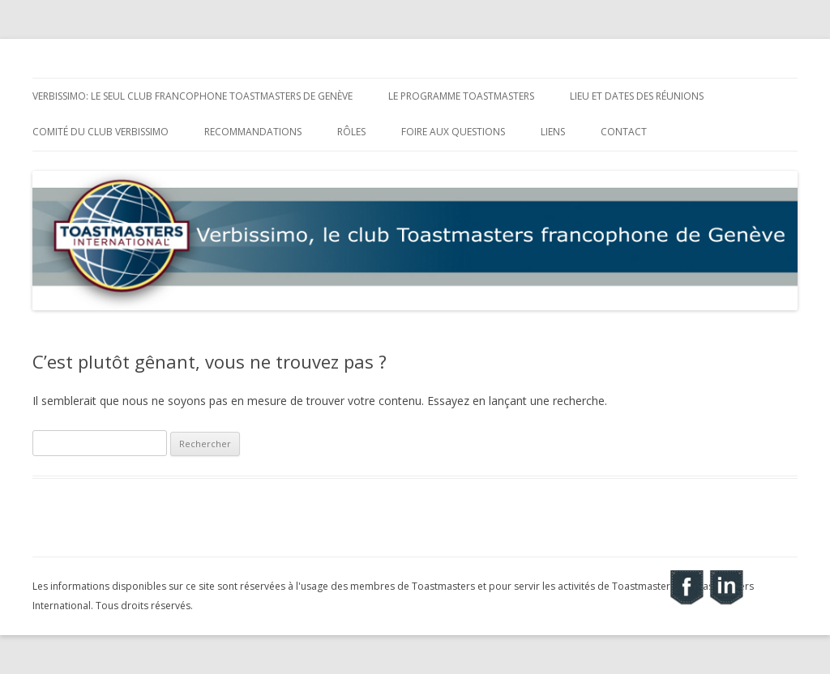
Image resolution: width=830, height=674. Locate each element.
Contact (624, 132)
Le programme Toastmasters (461, 96)
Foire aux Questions (453, 132)
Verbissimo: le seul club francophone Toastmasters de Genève (192, 96)
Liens (553, 132)
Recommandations (253, 132)
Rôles (351, 132)
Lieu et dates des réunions (637, 96)
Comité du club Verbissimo (100, 132)
